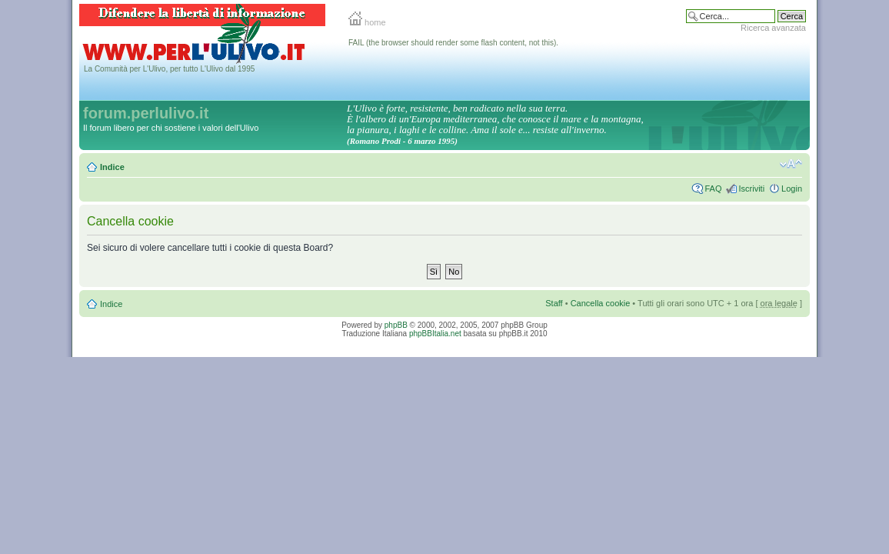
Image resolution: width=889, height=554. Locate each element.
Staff (553, 303)
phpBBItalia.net (435, 333)
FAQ (712, 188)
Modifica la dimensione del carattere (791, 164)
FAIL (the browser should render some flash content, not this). (453, 42)
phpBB (396, 325)
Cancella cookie (601, 303)
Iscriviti (751, 188)
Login (791, 188)
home (367, 22)
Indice (112, 167)
